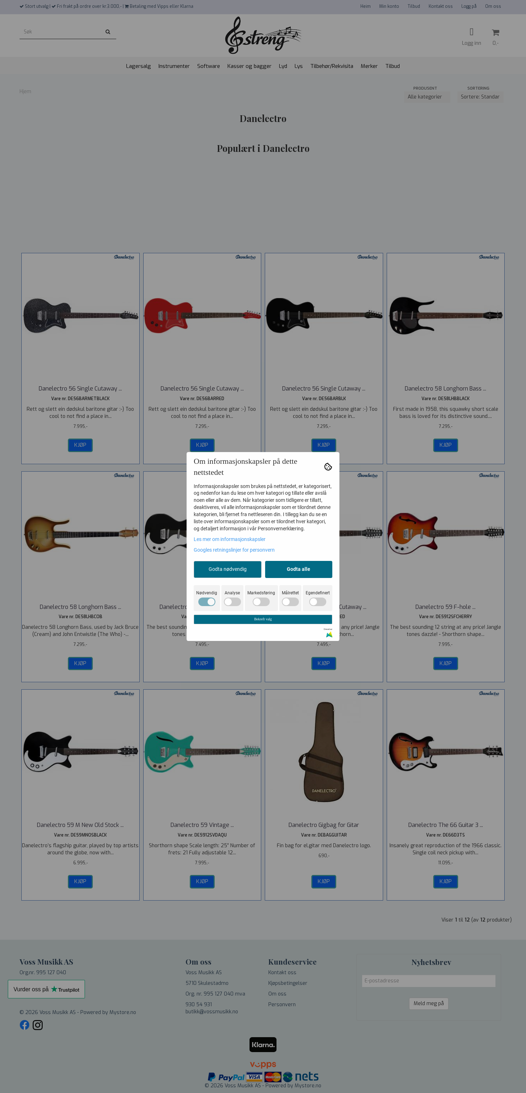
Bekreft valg (263, 619)
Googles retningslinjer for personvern (234, 550)
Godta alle (298, 569)
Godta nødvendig (228, 569)
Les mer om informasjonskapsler (229, 539)
